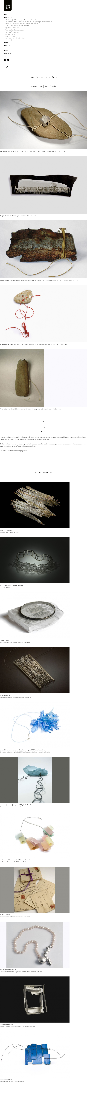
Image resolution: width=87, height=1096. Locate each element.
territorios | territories (15, 38)
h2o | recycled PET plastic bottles (17, 25)
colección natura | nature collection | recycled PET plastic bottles (29, 22)
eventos (7, 45)
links (6, 51)
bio (5, 14)
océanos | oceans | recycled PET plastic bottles (22, 23)
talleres (7, 42)
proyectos (9, 17)
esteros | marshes (12, 40)
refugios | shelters (12, 32)
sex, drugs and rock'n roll (15, 31)
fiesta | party (10, 29)
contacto (7, 54)
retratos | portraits (12, 27)
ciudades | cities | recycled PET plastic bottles (22, 20)
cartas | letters (11, 34)
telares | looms (11, 36)
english (7, 67)
